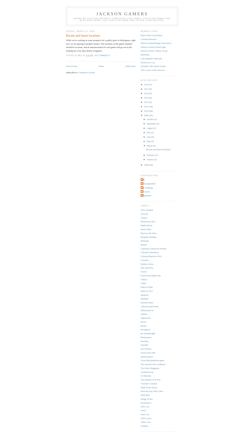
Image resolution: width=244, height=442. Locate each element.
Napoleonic (146, 318)
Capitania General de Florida (153, 248)
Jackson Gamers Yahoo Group (154, 51)
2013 (146, 97)
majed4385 (146, 195)
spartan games (147, 356)
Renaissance (146, 337)
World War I (146, 403)
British (144, 244)
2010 (146, 111)
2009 (146, 115)
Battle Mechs (146, 225)
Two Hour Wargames (150, 368)
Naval (143, 322)
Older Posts (130, 66)
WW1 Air (145, 406)
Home (101, 66)
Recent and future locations (83, 35)
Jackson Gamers (122, 13)
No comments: (103, 55)
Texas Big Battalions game (152, 360)
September (152, 123)
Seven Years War (148, 352)
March (150, 145)
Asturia (144, 218)
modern (144, 314)
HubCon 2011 (147, 291)
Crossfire (145, 260)
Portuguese (145, 329)
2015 (146, 89)
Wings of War (147, 399)
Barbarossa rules (148, 221)
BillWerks (145, 54)
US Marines (146, 376)
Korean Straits (147, 302)
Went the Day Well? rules (152, 391)
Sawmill (144, 345)
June (149, 137)
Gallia (143, 283)
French (144, 271)
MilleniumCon (147, 310)
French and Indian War (151, 275)
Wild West (145, 395)
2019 (146, 84)
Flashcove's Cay (148, 62)
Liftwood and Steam (150, 306)
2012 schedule (147, 210)
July (149, 132)
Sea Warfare (146, 349)
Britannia (145, 241)
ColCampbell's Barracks (151, 58)
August (150, 128)
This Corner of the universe (153, 70)
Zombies (144, 426)
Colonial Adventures (150, 252)
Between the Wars (149, 233)
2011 (146, 106)
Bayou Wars (146, 229)
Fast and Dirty (147, 268)
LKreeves (145, 191)
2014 (146, 93)
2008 (146, 165)
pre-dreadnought (148, 333)
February (151, 155)
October (150, 119)
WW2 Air (145, 414)
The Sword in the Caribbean (153, 364)
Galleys (144, 279)
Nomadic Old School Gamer (153, 66)
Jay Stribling (147, 187)
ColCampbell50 (148, 183)
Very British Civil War (150, 379)
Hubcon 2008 (146, 287)
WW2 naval (146, 418)
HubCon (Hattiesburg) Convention (156, 43)
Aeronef (144, 214)
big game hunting (148, 237)
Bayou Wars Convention (151, 35)
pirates (144, 326)
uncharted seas (147, 372)
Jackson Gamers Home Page (153, 47)
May (149, 141)
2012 (146, 102)
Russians (144, 341)
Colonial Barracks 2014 (151, 256)
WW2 (143, 410)
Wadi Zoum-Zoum (149, 387)
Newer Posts (71, 66)
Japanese (144, 295)
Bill (143, 180)
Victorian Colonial (149, 383)
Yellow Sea (146, 422)
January (150, 159)
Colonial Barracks (149, 39)
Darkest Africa (147, 264)
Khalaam (145, 298)
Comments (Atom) (86, 72)
